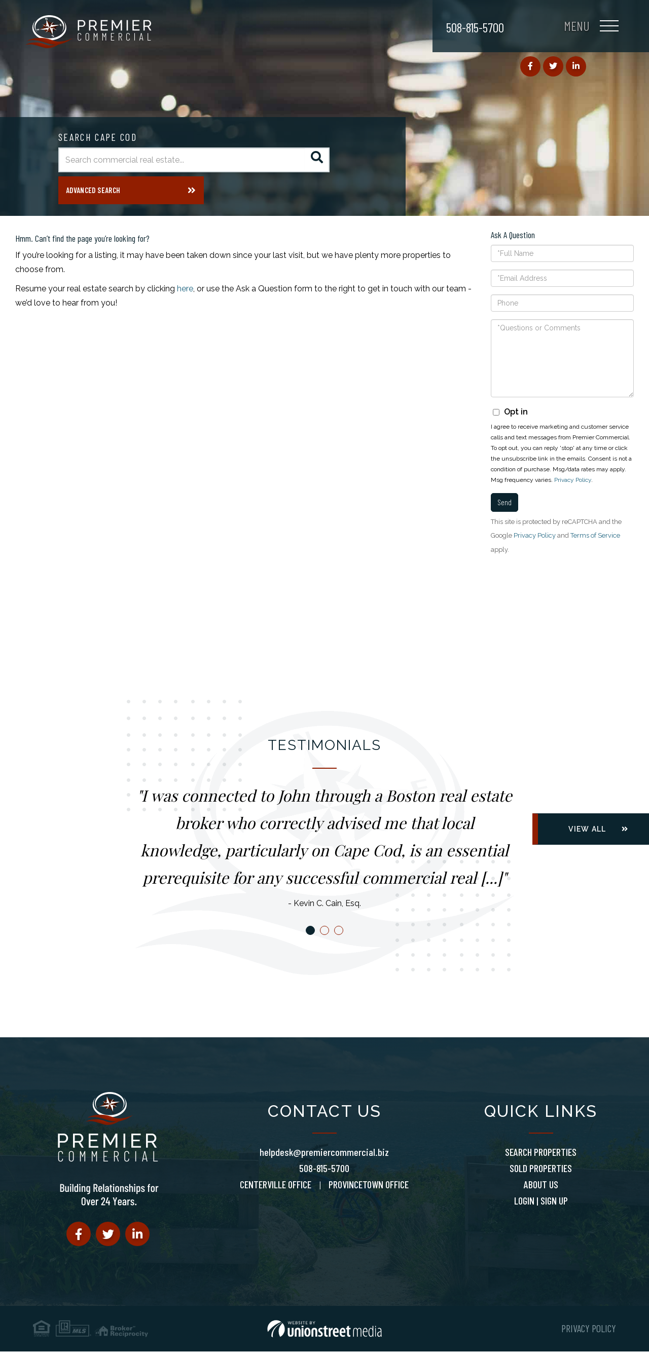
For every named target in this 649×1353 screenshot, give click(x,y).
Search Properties (540, 1153)
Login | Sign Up (541, 1202)
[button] (317, 159)
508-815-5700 (475, 27)
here (185, 290)
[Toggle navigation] (591, 27)
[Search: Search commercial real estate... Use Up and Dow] (181, 159)
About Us (541, 1186)
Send (504, 504)
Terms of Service (595, 537)
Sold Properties (541, 1169)
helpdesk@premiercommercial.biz (324, 1153)
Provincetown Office (369, 1186)
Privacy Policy (572, 481)
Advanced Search (93, 192)
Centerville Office (275, 1186)
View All (587, 831)
